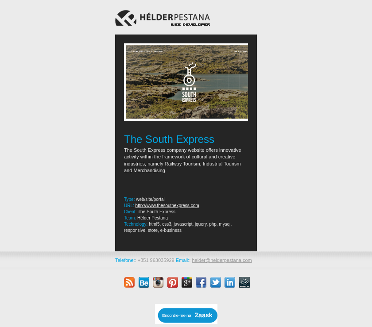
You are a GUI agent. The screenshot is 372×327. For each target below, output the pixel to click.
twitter (215, 282)
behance (144, 282)
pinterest (172, 282)
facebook (201, 282)
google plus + (187, 282)
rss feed (129, 282)
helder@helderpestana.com (222, 260)
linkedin (230, 282)
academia (244, 282)
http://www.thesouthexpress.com (167, 205)
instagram (158, 282)
